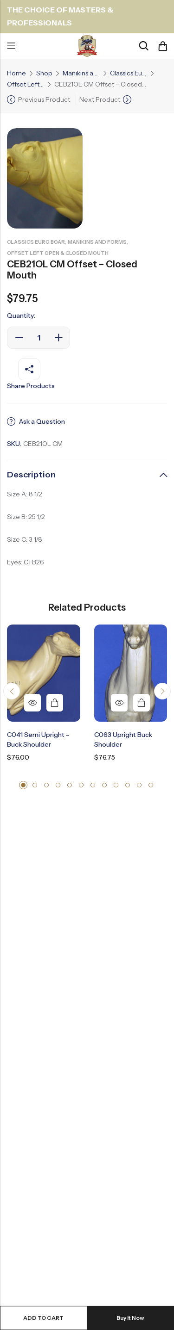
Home (16, 73)
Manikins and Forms (81, 73)
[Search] (143, 46)
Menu (11, 46)
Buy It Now (130, 1317)
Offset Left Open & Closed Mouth (25, 84)
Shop (44, 73)
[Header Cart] (162, 46)
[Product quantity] (38, 337)
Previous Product (44, 99)
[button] (11, 691)
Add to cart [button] (54, 702)
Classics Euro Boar (128, 73)
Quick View (32, 702)
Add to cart (43, 1317)
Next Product (99, 99)
